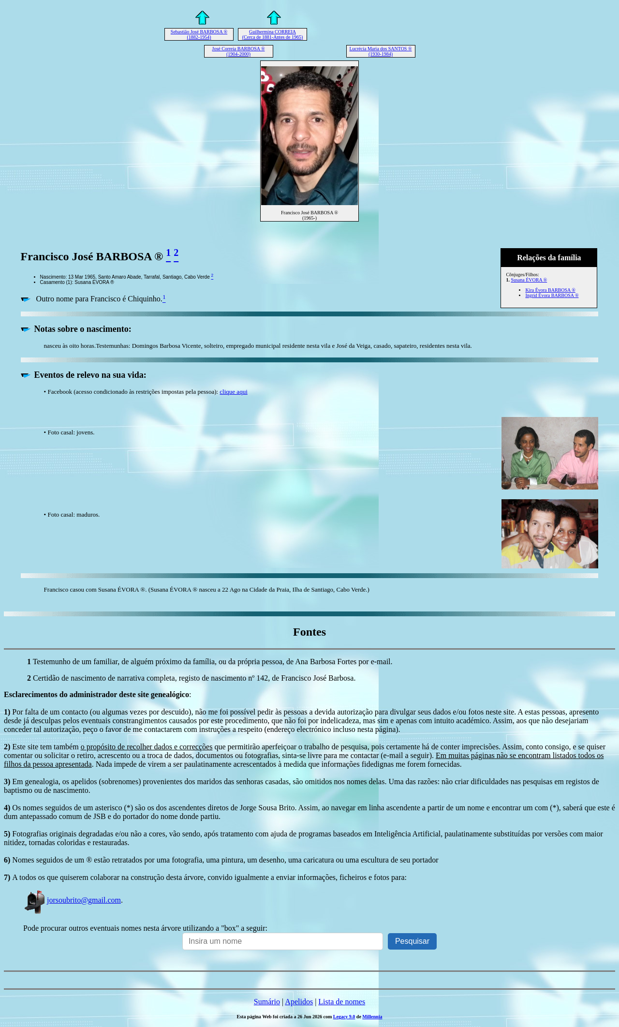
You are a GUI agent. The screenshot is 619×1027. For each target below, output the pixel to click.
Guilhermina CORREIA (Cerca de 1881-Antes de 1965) (272, 34)
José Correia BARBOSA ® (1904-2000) (238, 51)
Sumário (267, 1001)
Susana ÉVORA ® (529, 280)
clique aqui (233, 391)
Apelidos (299, 1001)
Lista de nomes (341, 1001)
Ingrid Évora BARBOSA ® (551, 295)
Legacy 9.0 (344, 1016)
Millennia (372, 1016)
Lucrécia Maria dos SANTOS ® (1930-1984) (380, 51)
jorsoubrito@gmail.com (72, 900)
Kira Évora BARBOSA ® (550, 290)
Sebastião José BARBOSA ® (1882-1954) (199, 34)
